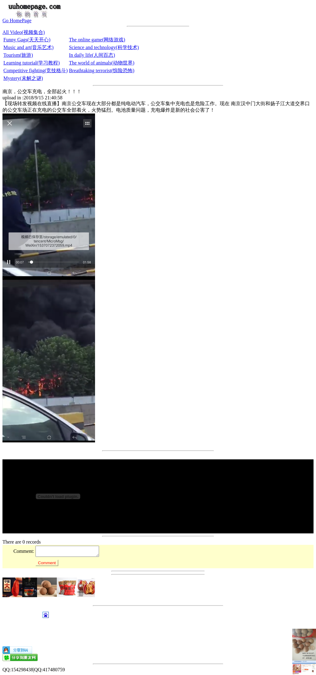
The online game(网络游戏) (97, 39)
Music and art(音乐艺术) (28, 47)
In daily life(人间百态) (92, 55)
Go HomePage (16, 20)
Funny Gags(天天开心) (26, 39)
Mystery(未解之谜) (23, 78)
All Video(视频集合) (23, 32)
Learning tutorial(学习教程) (31, 62)
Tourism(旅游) (18, 55)
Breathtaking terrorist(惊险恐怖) (101, 70)
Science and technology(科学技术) (104, 47)
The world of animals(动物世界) (101, 62)
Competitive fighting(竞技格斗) (35, 70)
